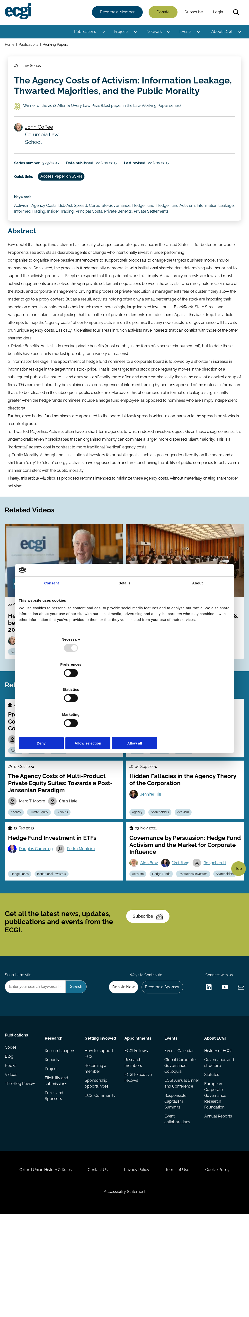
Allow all (195, 705)
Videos (12, 1158)
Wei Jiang (183, 911)
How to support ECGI (99, 1132)
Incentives (40, 791)
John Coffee (41, 138)
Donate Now (119, 1062)
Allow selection (124, 705)
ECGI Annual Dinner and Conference (175, 1166)
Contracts (64, 791)
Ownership (188, 791)
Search (235, 13)
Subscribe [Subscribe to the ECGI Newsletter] (150, 986)
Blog (10, 1138)
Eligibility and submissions (57, 1161)
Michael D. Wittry (70, 779)
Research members (133, 1141)
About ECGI (220, 32)
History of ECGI (217, 1129)
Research (54, 1115)
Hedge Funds (22, 935)
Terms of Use (181, 1265)
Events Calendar (179, 1129)
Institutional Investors (55, 935)
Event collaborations (177, 1206)
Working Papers (57, 46)
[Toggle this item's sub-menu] (102, 32)
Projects (120, 32)
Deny (53, 705)
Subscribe (193, 12)
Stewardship (162, 791)
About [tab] (197, 621)
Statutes (211, 1154)
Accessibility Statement (124, 1290)
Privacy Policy (136, 1265)
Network (153, 32)
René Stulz (151, 765)
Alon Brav (151, 911)
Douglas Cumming (38, 897)
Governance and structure (218, 1141)
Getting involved (100, 1115)
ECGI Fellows (136, 1129)
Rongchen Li (218, 911)
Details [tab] (124, 621)
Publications (84, 32)
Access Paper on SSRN (66, 192)
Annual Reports (217, 1197)
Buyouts (67, 857)
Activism (188, 857)
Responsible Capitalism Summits (175, 1187)
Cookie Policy (224, 1265)
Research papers (60, 1129)
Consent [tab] (51, 621)
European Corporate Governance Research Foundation (214, 1176)
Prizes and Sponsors (54, 1177)
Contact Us (95, 1265)
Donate (162, 12)
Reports (52, 1138)
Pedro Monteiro (84, 897)
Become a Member (116, 12)
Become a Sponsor (160, 1062)
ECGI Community (100, 1175)
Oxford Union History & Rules (39, 1265)
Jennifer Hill (152, 838)
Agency (18, 791)
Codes (12, 1129)
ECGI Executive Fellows (138, 1157)
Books (11, 1148)
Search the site (19, 1049)
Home (10, 46)
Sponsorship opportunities (97, 1163)
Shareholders (163, 857)
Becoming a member (96, 1147)
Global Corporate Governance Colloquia (179, 1144)
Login (217, 12)
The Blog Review (21, 1168)
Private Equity (43, 857)
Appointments (137, 1115)
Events (184, 32)
